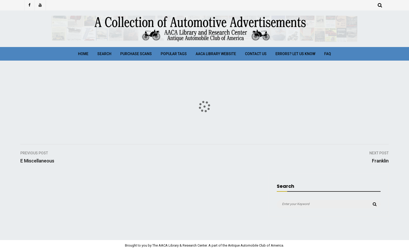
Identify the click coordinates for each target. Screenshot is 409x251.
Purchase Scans (136, 54)
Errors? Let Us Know (295, 54)
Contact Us (256, 54)
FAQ (327, 54)
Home (83, 54)
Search (104, 54)
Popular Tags (174, 54)
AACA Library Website (216, 54)
